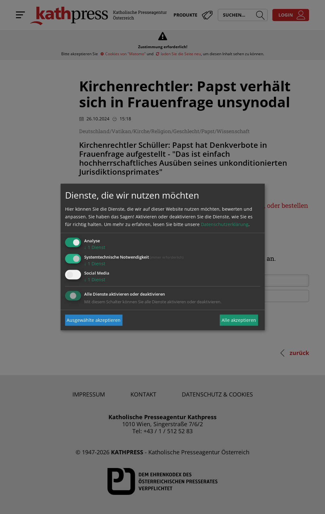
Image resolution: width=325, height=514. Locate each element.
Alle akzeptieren (239, 320)
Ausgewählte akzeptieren (94, 320)
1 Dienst (94, 247)
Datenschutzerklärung (224, 224)
